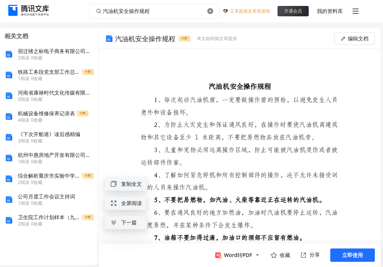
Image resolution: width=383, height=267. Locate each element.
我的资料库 (330, 10)
